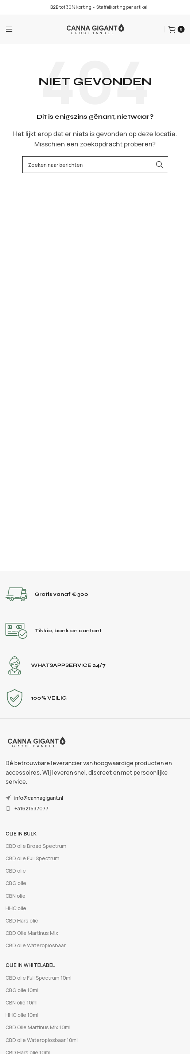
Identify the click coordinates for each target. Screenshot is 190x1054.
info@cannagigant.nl (38, 797)
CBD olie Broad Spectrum (35, 845)
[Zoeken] (95, 164)
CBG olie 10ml (21, 990)
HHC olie (15, 908)
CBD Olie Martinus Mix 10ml (37, 1027)
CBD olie (15, 870)
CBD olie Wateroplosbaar (35, 945)
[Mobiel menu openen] (9, 29)
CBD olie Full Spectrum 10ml (38, 977)
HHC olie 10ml (21, 1014)
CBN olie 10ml (21, 1002)
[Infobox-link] (95, 594)
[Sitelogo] (95, 28)
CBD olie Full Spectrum (32, 858)
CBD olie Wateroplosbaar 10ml (41, 1040)
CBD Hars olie (21, 920)
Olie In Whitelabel (30, 964)
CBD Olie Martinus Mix (31, 932)
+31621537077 (31, 808)
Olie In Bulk (20, 833)
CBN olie (15, 895)
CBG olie (15, 883)
